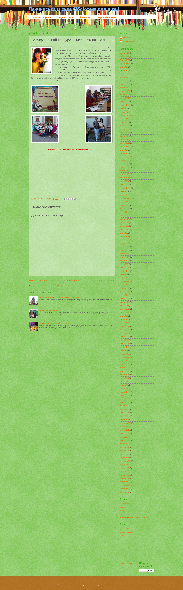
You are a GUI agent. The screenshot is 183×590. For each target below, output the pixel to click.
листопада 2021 (126, 240)
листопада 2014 (126, 485)
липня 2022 (124, 212)
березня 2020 (125, 309)
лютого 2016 (124, 454)
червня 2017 (124, 402)
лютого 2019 (124, 347)
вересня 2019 (125, 326)
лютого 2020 (124, 312)
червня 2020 (124, 299)
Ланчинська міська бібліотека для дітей (74, 9)
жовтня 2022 (124, 202)
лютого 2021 (124, 271)
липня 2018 (124, 368)
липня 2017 (124, 399)
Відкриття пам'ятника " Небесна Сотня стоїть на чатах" (59, 297)
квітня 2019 (124, 340)
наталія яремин (128, 41)
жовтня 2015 (124, 464)
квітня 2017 (124, 409)
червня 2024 (124, 133)
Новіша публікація (38, 280)
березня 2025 (125, 102)
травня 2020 (124, 302)
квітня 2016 (124, 447)
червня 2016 (124, 440)
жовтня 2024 (124, 119)
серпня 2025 (124, 84)
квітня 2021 (124, 264)
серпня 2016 (124, 433)
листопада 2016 (126, 423)
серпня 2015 (124, 468)
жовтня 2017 (124, 392)
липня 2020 (124, 295)
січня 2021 (124, 274)
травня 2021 (124, 261)
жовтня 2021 (124, 243)
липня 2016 (124, 437)
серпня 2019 (124, 330)
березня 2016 (125, 451)
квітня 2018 (124, 378)
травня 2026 (124, 53)
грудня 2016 (124, 420)
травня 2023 (124, 178)
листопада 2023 (126, 157)
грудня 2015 (124, 458)
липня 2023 (124, 171)
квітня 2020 (124, 306)
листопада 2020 (126, 281)
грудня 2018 (124, 354)
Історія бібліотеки (106, 17)
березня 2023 (125, 185)
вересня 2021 (125, 247)
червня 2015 (124, 475)
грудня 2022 (124, 195)
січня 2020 (124, 316)
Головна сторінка (42, 17)
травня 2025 (124, 95)
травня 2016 (124, 444)
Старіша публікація (105, 280)
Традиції (123, 510)
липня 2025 (124, 88)
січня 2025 (124, 108)
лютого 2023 (124, 188)
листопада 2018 (126, 357)
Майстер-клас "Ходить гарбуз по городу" (54, 323)
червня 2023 (124, 174)
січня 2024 (124, 150)
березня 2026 (125, 60)
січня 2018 (124, 385)
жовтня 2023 (124, 160)
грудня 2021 (124, 236)
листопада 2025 (126, 74)
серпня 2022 (124, 209)
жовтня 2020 (124, 285)
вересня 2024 (125, 122)
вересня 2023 (125, 164)
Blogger (122, 585)
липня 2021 (124, 254)
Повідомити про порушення (133, 517)
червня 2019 (124, 337)
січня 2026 (124, 67)
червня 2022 (124, 216)
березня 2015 (125, 478)
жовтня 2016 (124, 426)
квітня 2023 (124, 181)
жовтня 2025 (124, 77)
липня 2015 (124, 471)
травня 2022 (124, 219)
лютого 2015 (124, 482)
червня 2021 (124, 257)
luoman (105, 585)
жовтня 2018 (124, 361)
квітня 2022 (124, 223)
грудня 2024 (124, 112)
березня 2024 (125, 143)
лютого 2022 (124, 230)
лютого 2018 (124, 381)
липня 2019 (124, 333)
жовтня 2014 (124, 489)
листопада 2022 (126, 198)
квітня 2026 (124, 57)
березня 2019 (125, 343)
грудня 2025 (124, 70)
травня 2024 (124, 136)
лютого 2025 (124, 105)
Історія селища (65, 17)
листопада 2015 (126, 461)
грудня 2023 (124, 153)
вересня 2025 (125, 81)
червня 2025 (124, 91)
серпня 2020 (124, 292)
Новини (123, 507)
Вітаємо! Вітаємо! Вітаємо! (49, 310)
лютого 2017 (124, 416)
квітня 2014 (124, 492)
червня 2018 (124, 371)
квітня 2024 (124, 140)
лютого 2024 (124, 147)
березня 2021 (125, 268)
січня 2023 (124, 191)
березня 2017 (125, 413)
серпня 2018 (124, 364)
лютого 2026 (124, 64)
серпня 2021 (124, 250)
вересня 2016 (125, 430)
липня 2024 (124, 129)
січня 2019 (124, 350)
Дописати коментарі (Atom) (51, 286)
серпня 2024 (124, 126)
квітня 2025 (124, 98)
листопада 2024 (126, 115)
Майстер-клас (125, 503)
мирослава (127, 38)
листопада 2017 (126, 388)
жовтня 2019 (124, 323)
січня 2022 (124, 233)
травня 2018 (124, 375)
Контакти (84, 17)
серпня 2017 (124, 395)
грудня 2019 (124, 319)
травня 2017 (124, 406)
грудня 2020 (124, 278)
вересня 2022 (125, 205)
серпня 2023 (124, 167)
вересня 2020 (125, 288)
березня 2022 (125, 226)
